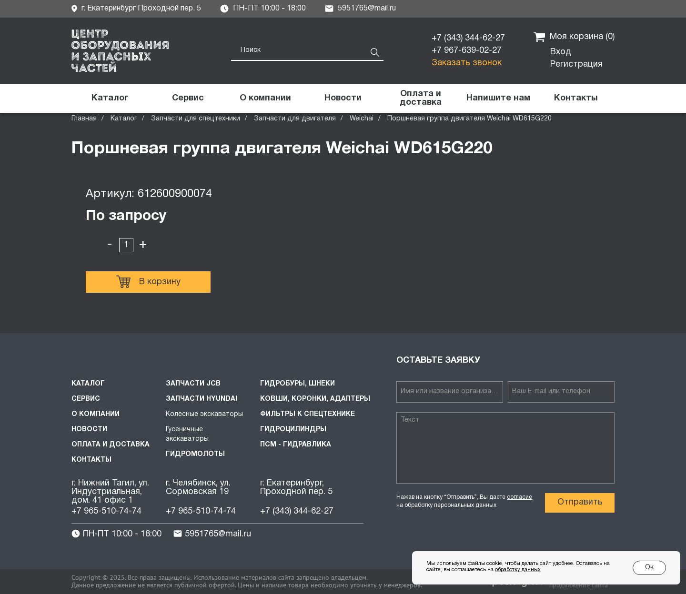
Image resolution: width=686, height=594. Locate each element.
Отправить (580, 502)
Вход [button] (560, 52)
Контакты (91, 460)
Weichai (361, 119)
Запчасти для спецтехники (195, 119)
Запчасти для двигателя (295, 119)
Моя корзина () (574, 37)
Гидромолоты (195, 454)
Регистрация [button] (576, 64)
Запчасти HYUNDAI (201, 399)
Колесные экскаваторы (204, 414)
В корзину (148, 282)
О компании (95, 414)
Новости (89, 429)
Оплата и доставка (110, 445)
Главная (84, 119)
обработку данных (518, 569)
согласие (519, 497)
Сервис (85, 399)
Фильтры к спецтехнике (307, 414)
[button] (498, 98)
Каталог (124, 119)
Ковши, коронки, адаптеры (315, 399)
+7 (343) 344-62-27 (468, 38)
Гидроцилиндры (293, 429)
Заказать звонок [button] (467, 63)
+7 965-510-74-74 (106, 511)
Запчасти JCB (193, 384)
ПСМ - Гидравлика (295, 445)
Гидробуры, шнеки (297, 384)
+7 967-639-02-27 (467, 51)
